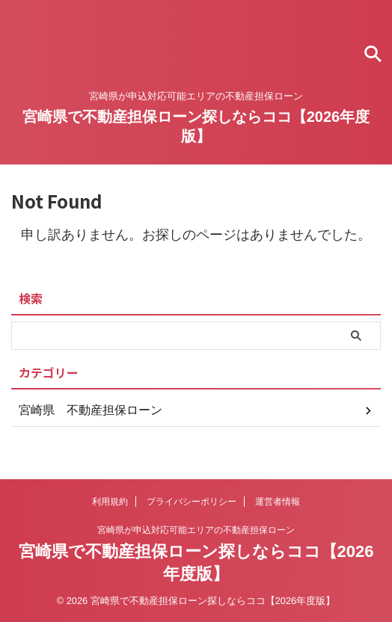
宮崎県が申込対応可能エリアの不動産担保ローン (196, 530)
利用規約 (110, 501)
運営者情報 (277, 501)
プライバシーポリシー (191, 501)
